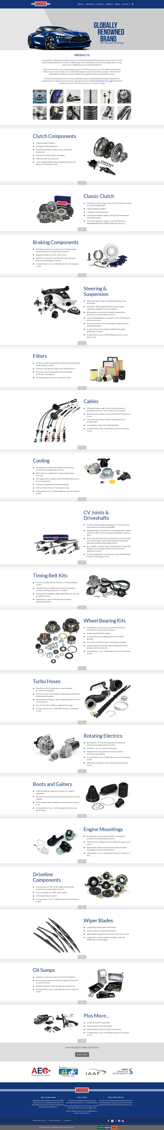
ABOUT (81, 4)
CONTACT (126, 4)
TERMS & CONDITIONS (54, 1120)
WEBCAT (109, 4)
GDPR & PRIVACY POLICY (39, 1120)
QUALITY (100, 4)
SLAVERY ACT (67, 1120)
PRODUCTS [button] (90, 4)
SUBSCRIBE (82, 1054)
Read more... (54, 1107)
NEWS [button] (117, 4)
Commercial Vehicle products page (101, 81)
